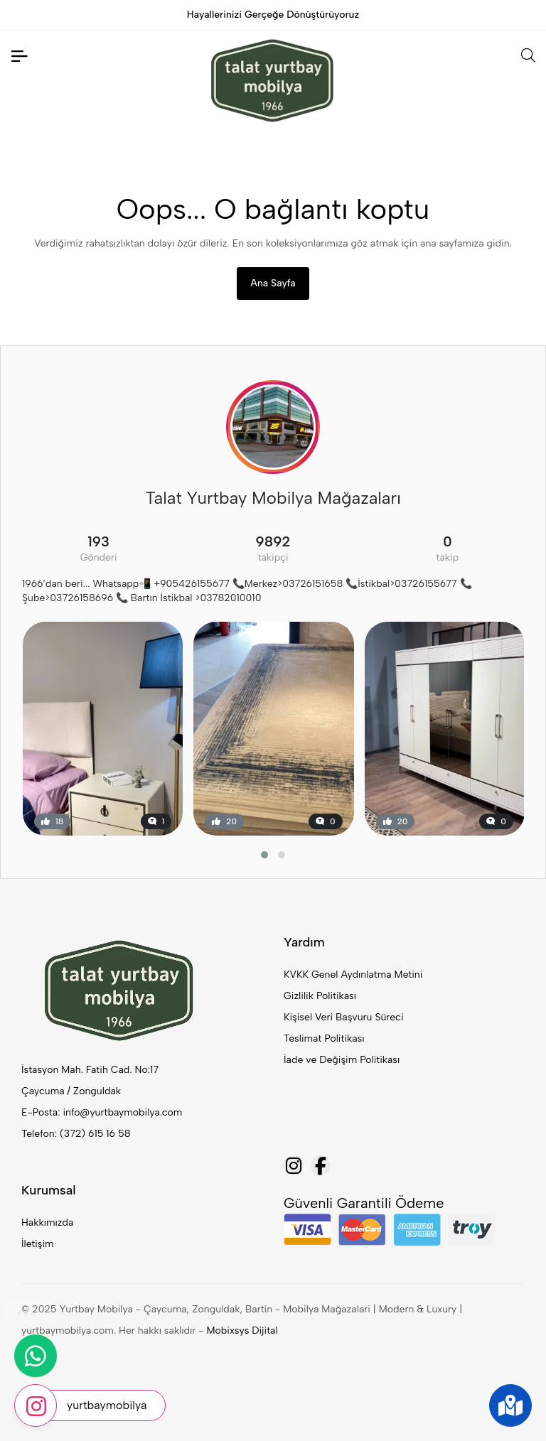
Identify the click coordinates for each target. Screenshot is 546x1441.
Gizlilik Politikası (320, 996)
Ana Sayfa (272, 283)
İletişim (37, 1244)
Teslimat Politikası (324, 1038)
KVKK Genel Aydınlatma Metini (353, 974)
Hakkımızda (47, 1222)
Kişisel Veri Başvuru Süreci (344, 1017)
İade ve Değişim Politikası (342, 1060)
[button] (264, 855)
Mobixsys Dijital (242, 1330)
